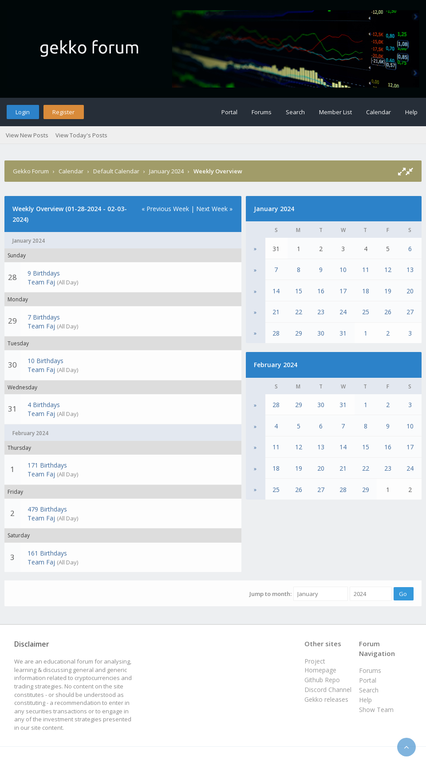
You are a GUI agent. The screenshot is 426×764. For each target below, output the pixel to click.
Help (411, 112)
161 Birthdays (47, 553)
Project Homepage (320, 665)
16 (320, 291)
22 (298, 312)
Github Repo (322, 680)
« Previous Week (165, 208)
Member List (335, 112)
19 (387, 291)
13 (410, 269)
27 (410, 312)
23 (320, 312)
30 (320, 333)
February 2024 (275, 364)
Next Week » (214, 208)
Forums (262, 112)
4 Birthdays (44, 404)
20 (410, 291)
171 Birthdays (47, 465)
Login (23, 112)
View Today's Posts (81, 135)
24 (343, 312)
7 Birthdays (44, 317)
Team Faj (41, 282)
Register (63, 112)
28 (276, 333)
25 (365, 312)
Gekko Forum (31, 171)
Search (295, 112)
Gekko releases (326, 699)
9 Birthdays (44, 273)
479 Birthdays (47, 509)
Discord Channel (327, 689)
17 (343, 291)
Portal (229, 112)
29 (298, 333)
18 (365, 291)
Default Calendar (116, 171)
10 (343, 269)
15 (298, 291)
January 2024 (166, 171)
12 (387, 269)
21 (276, 312)
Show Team (376, 709)
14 (276, 291)
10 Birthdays (45, 360)
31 (343, 333)
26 (387, 312)
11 (365, 269)
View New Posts (27, 135)
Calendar (378, 112)
